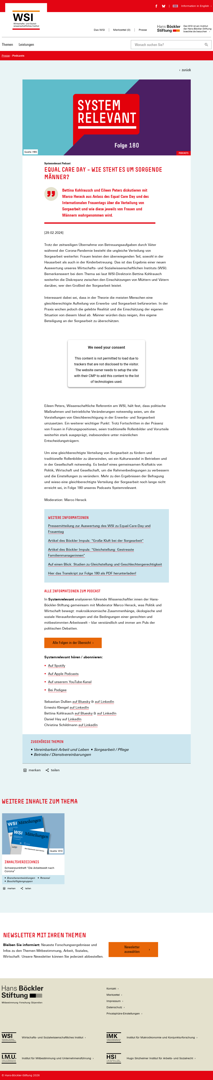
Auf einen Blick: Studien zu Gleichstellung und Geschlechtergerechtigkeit (105, 564)
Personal (45, 878)
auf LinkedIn (104, 702)
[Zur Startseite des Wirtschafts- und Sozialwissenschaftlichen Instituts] (26, 27)
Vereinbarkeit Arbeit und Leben (61, 749)
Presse (143, 29)
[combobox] (166, 44)
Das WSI (99, 29)
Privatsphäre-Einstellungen (123, 1013)
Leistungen (26, 44)
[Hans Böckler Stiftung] (22, 1003)
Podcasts (183, 153)
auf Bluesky (84, 713)
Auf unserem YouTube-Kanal (70, 682)
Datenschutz (114, 1007)
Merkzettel (113, 994)
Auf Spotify (56, 666)
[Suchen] (207, 44)
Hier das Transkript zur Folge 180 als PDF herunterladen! (92, 573)
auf (75, 702)
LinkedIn (74, 719)
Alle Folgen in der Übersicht (72, 642)
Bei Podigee (57, 690)
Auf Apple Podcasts (63, 674)
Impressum (113, 1001)
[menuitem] (7, 47)
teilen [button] (52, 770)
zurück (186, 70)
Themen (7, 44)
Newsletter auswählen (132, 949)
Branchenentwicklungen (21, 878)
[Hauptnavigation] (18, 44)
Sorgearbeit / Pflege (111, 749)
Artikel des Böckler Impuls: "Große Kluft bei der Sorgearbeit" (96, 541)
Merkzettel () (121, 30)
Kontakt (111, 988)
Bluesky (84, 702)
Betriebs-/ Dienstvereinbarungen (62, 754)
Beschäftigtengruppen (19, 881)
